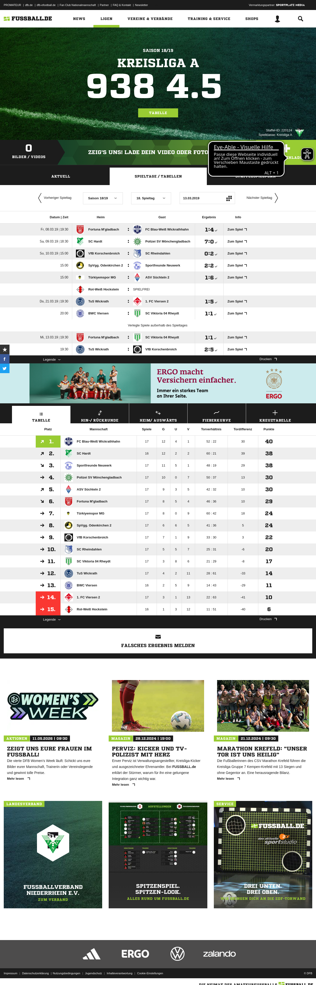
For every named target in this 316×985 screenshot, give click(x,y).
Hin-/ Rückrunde (99, 415)
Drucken (268, 359)
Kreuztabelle (275, 415)
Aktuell (60, 176)
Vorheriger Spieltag (54, 198)
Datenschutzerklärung (35, 973)
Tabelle (158, 113)
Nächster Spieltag (264, 198)
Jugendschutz (93, 973)
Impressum (10, 973)
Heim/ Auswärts (158, 415)
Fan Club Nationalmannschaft (78, 4)
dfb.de (29, 4)
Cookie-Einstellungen (150, 973)
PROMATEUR (12, 4)
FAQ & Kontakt (122, 4)
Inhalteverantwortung (119, 973)
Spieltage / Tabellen (158, 176)
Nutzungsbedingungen (66, 973)
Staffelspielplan (255, 176)
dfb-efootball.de (46, 4)
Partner (104, 4)
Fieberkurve (216, 415)
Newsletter (141, 4)
